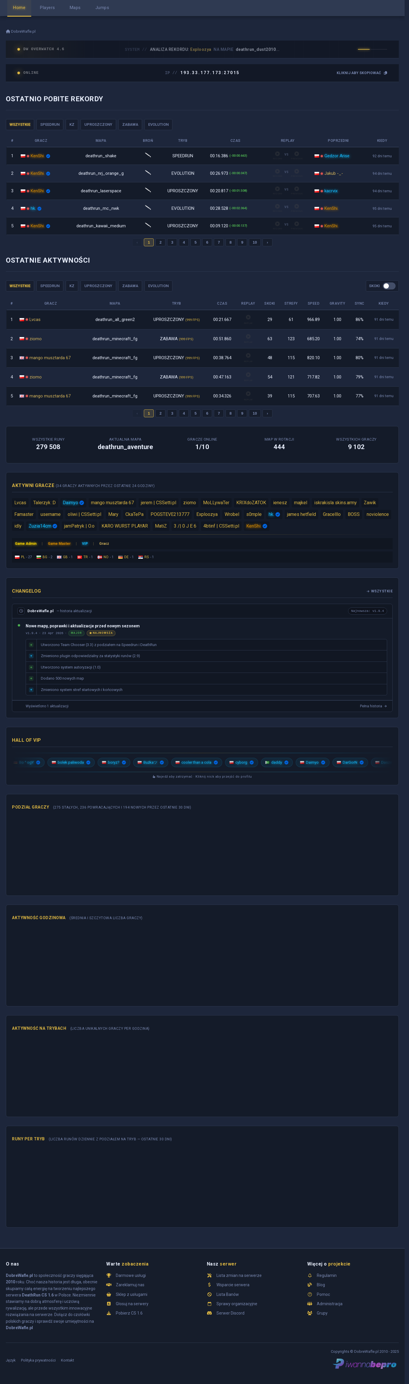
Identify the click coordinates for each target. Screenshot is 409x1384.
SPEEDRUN (50, 124)
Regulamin (327, 1275)
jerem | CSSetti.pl (158, 502)
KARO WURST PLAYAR (125, 526)
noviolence (378, 514)
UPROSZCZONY (98, 124)
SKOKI (374, 286)
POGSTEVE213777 (170, 514)
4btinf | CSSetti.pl (221, 526)
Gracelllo (332, 514)
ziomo (35, 338)
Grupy (322, 1313)
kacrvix (331, 190)
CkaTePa (134, 514)
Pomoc (323, 1294)
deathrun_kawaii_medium (101, 225)
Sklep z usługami (131, 1294)
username (51, 514)
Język (11, 1360)
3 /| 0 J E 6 (185, 526)
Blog (321, 1284)
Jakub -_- (333, 173)
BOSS (354, 514)
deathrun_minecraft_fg (114, 338)
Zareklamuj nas (130, 1284)
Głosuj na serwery (132, 1303)
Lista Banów (227, 1294)
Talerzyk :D (44, 502)
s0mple (254, 514)
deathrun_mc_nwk (101, 208)
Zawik (370, 502)
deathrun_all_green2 (115, 319)
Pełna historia (373, 706)
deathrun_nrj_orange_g (101, 173)
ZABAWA (130, 124)
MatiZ (161, 526)
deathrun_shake (100, 155)
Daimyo (70, 502)
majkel (300, 502)
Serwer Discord (230, 1313)
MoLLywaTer (216, 502)
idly (18, 526)
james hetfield (301, 514)
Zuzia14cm (40, 526)
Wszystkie (380, 591)
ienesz (280, 502)
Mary (113, 514)
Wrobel (232, 514)
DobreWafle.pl (21, 31)
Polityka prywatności (38, 1360)
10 (255, 242)
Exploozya (207, 514)
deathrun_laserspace (101, 190)
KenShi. (38, 155)
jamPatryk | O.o (79, 526)
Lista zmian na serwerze (239, 1275)
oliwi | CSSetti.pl (84, 514)
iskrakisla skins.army (335, 502)
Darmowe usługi (131, 1275)
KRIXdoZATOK (251, 502)
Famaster (24, 514)
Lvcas (35, 319)
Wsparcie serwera (232, 1284)
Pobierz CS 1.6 (129, 1313)
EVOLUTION (158, 124)
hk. (33, 208)
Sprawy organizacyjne (236, 1303)
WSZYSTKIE (20, 124)
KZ (71, 124)
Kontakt (67, 1360)
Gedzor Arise (336, 155)
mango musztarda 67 (50, 357)
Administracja (329, 1303)
